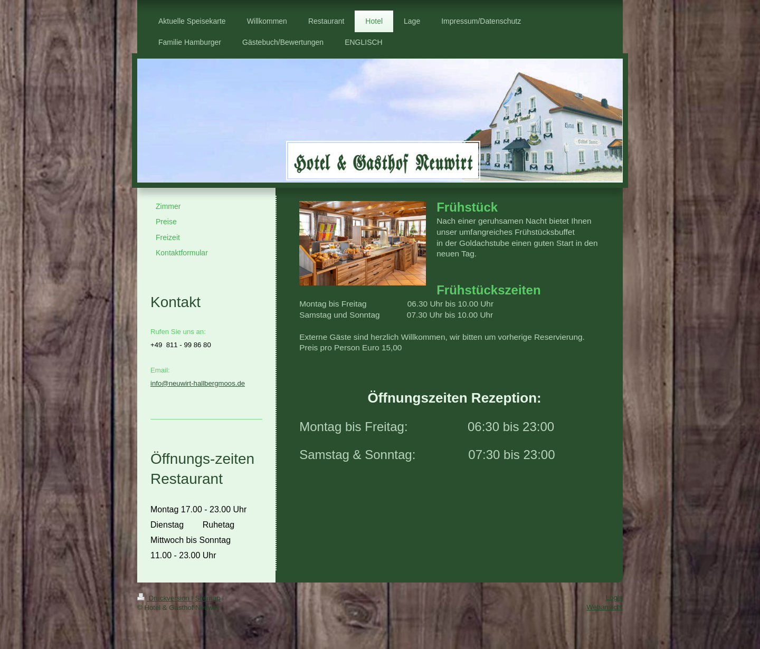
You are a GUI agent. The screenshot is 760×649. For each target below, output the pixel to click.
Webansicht (604, 607)
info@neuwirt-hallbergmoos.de (197, 383)
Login (614, 598)
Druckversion (164, 598)
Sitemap (207, 598)
